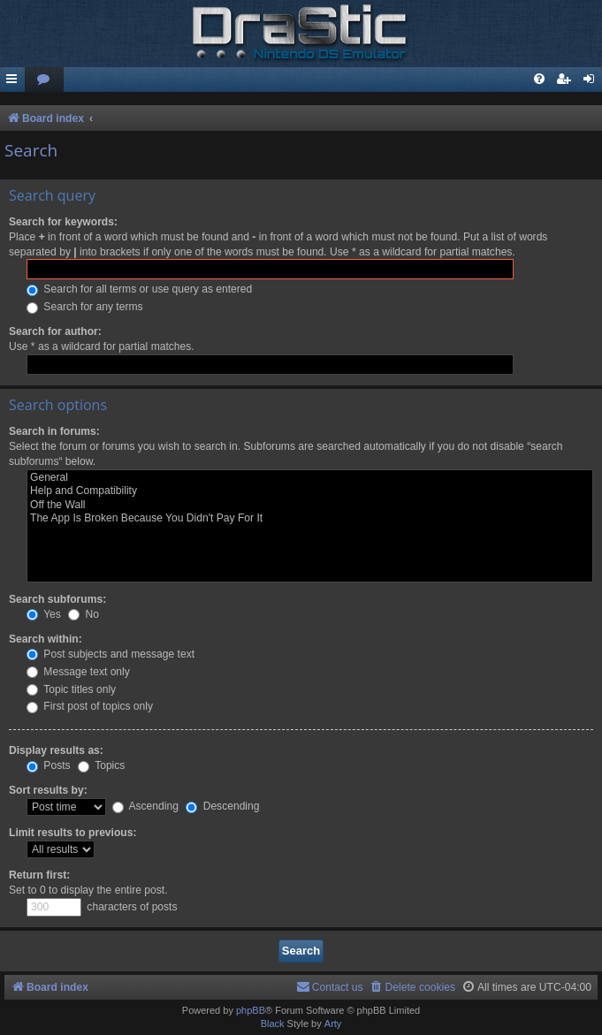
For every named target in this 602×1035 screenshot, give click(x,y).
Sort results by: (48, 790)
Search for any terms (85, 307)
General (309, 478)
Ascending (145, 806)
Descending (222, 806)
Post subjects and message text (110, 654)
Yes (44, 614)
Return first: (39, 875)
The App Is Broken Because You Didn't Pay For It (309, 519)
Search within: (45, 639)
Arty (333, 1023)
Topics (101, 765)
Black (273, 1023)
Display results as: (56, 750)
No (83, 614)
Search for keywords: (63, 222)
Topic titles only (71, 689)
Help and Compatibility (309, 491)
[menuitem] (44, 80)
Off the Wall (309, 505)
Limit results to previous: (72, 832)
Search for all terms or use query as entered (139, 289)
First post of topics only (90, 706)
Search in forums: (54, 431)
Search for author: (55, 331)
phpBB (250, 1010)
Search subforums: (57, 599)
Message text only (78, 672)
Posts (49, 765)
